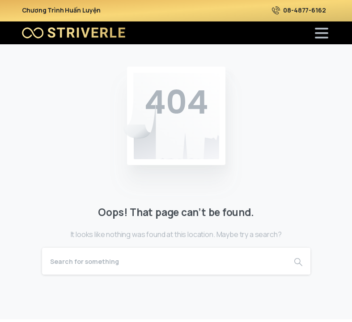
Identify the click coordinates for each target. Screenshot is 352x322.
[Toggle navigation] (322, 33)
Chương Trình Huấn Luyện (61, 10)
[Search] (164, 261)
